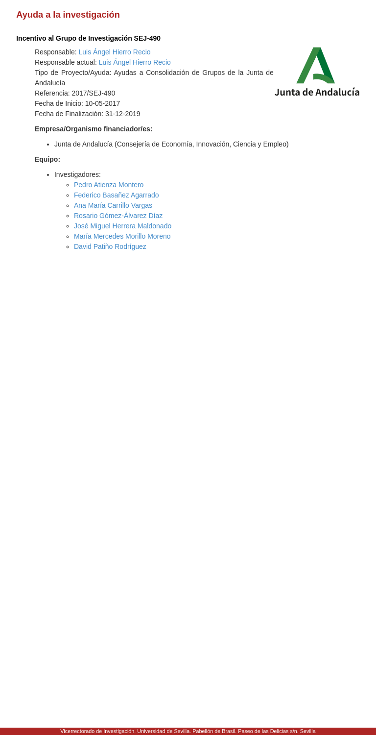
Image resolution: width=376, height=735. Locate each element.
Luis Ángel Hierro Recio (115, 52)
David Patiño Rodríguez (110, 246)
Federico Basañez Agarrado (116, 195)
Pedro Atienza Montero (108, 185)
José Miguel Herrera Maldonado (122, 226)
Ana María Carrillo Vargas (113, 205)
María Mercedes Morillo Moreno (122, 236)
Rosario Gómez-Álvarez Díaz (118, 216)
